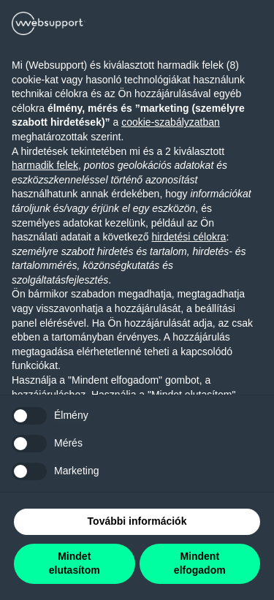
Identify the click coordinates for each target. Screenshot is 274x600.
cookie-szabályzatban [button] (170, 122)
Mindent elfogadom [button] (200, 563)
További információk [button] (137, 521)
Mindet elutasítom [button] (74, 563)
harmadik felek (45, 165)
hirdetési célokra (188, 237)
